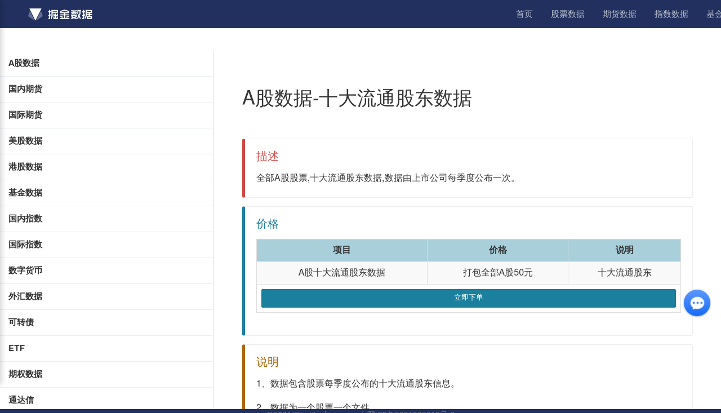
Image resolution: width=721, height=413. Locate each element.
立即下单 (468, 297)
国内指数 (25, 219)
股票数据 (568, 14)
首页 (524, 14)
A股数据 (23, 63)
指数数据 (671, 14)
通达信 (21, 400)
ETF (16, 348)
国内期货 (25, 89)
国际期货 (25, 115)
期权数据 (25, 374)
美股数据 (25, 141)
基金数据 (25, 193)
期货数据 (620, 14)
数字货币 (25, 271)
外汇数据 (25, 296)
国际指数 (25, 245)
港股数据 (25, 167)
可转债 (21, 322)
